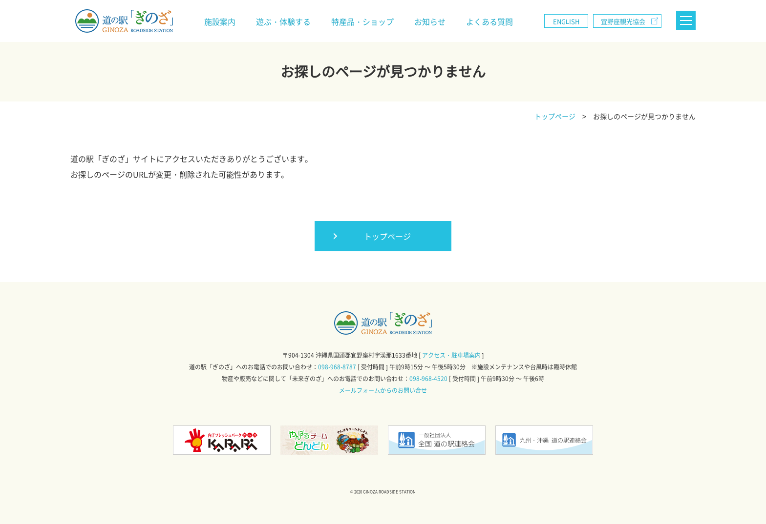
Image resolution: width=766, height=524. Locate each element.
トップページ (387, 236)
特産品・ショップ (362, 21)
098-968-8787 (337, 367)
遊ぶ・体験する (283, 21)
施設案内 (219, 21)
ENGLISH (566, 21)
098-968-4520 (428, 378)
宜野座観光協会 (623, 21)
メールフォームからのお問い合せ (383, 390)
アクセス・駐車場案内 (451, 355)
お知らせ (430, 21)
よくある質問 (489, 21)
